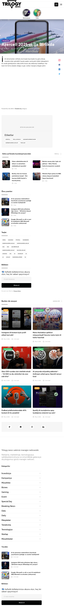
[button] (61, 4)
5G (25, 257)
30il (10, 253)
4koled (8, 257)
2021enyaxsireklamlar (23, 243)
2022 (3, 246)
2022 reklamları (21, 250)
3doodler (20, 253)
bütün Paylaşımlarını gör (27, 127)
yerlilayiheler (17, 139)
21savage (4, 253)
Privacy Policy (17, 291)
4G (26, 253)
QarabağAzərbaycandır (29, 139)
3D (14, 253)
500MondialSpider (17, 257)
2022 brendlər (15, 246)
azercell (7, 139)
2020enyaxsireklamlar (8, 243)
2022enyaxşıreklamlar (8, 250)
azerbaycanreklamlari (11, 142)
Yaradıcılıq (6, 40)
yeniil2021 (22, 142)
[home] (12, 4)
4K (3, 257)
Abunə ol (56, 4)
